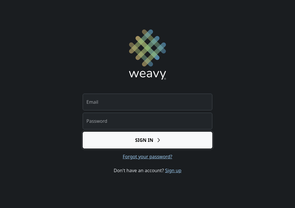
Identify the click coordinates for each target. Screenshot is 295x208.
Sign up (173, 170)
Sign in (147, 140)
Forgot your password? (147, 156)
